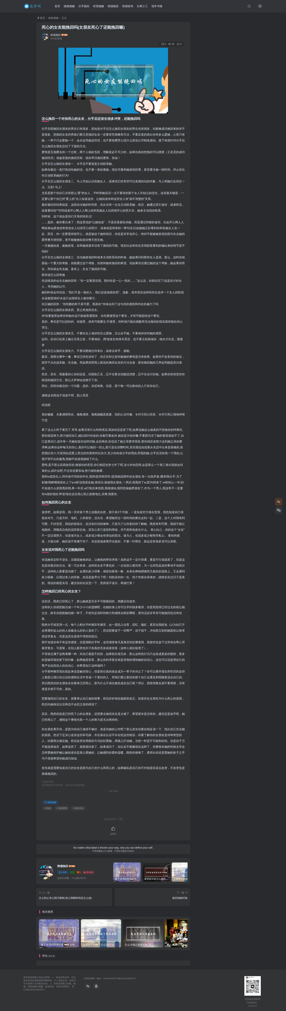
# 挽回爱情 (62, 808)
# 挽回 (48, 808)
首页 (57, 6)
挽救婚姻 (69, 6)
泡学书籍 (156, 6)
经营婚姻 (98, 6)
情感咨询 (127, 6)
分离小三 (142, 6)
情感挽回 (113, 6)
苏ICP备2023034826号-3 (124, 978)
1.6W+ (63, 872)
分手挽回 (83, 6)
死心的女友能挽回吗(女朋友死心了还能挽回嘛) (83, 27)
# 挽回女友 (78, 808)
